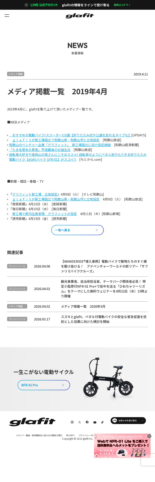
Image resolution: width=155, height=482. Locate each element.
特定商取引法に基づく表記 (23, 454)
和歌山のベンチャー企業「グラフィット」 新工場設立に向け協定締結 (60, 144)
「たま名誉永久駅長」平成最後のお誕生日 (39, 149)
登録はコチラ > (122, 4)
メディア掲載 (15, 74)
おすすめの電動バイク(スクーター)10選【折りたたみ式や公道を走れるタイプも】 (70, 135)
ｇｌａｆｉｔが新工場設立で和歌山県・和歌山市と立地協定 (55, 139)
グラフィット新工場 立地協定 (35, 194)
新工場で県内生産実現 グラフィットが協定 (44, 213)
